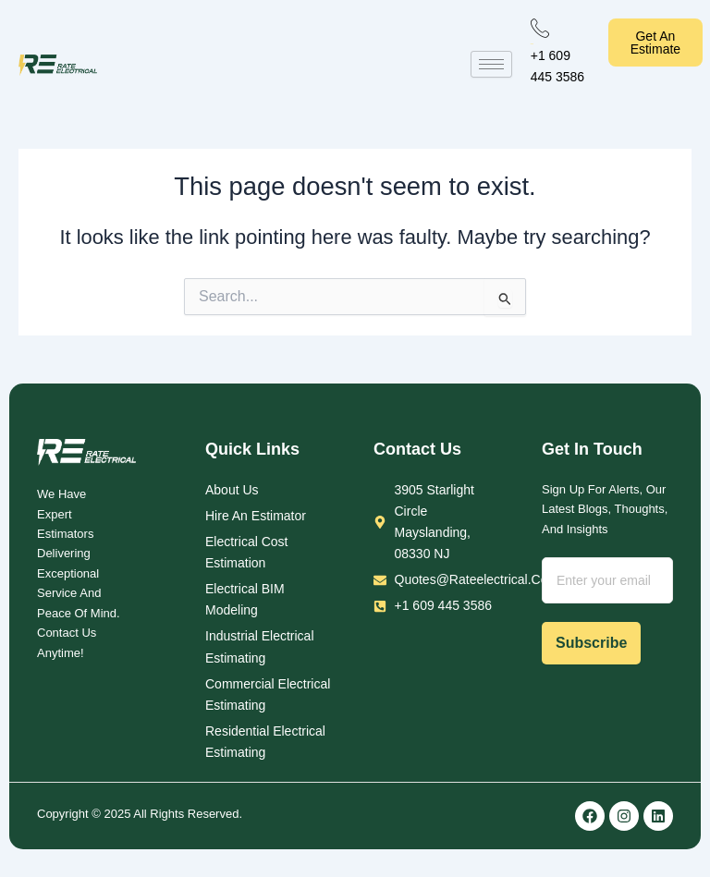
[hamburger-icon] (491, 64)
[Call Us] (540, 27)
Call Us (532, 43)
